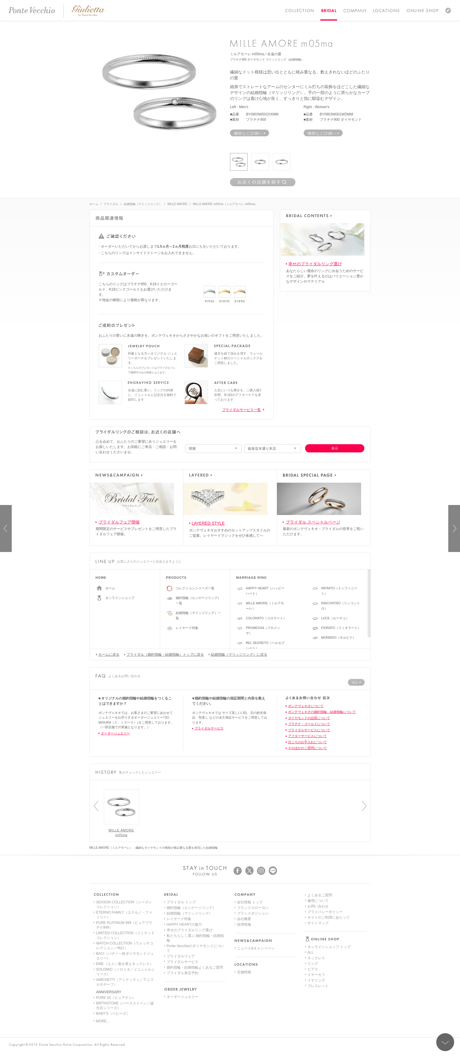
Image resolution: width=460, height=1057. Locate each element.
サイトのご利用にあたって (328, 980)
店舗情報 (244, 972)
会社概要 (244, 919)
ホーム (93, 204)
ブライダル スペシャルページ (313, 522)
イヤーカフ (316, 930)
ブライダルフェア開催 (119, 522)
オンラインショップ (119, 598)
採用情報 (244, 924)
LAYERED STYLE (208, 523)
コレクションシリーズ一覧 (195, 588)
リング (312, 919)
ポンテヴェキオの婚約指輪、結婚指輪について (322, 712)
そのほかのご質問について (307, 748)
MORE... (103, 1021)
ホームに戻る (107, 654)
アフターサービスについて (307, 736)
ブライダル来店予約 (182, 973)
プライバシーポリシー (325, 975)
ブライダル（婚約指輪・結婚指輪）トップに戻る (164, 654)
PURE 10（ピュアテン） (116, 998)
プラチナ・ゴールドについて (309, 724)
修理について (318, 964)
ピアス (312, 924)
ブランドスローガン (253, 908)
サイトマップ (318, 986)
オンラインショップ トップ (329, 902)
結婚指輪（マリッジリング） (143, 204)
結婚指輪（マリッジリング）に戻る (237, 654)
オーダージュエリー (115, 733)
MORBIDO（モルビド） (338, 637)
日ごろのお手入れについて (307, 742)
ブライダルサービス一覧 (241, 410)
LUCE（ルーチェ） (335, 618)
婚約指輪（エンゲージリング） (191, 908)
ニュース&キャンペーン (256, 948)
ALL (310, 908)
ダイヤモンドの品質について (309, 718)
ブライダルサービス (209, 728)
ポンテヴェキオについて (306, 706)
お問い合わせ (318, 969)
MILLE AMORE (177, 204)
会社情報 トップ (250, 902)
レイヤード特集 (187, 628)
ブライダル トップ (181, 902)
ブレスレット (318, 941)
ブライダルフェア (181, 956)
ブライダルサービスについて (309, 730)
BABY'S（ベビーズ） (113, 1013)
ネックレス (316, 913)
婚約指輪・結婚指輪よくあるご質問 (195, 967)
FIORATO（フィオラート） (341, 628)
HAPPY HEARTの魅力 (184, 924)
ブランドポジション (253, 913)
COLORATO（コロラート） (266, 618)
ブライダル (111, 204)
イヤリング (316, 936)
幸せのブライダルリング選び (315, 263)
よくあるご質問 (319, 958)
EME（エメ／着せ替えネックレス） (124, 964)
